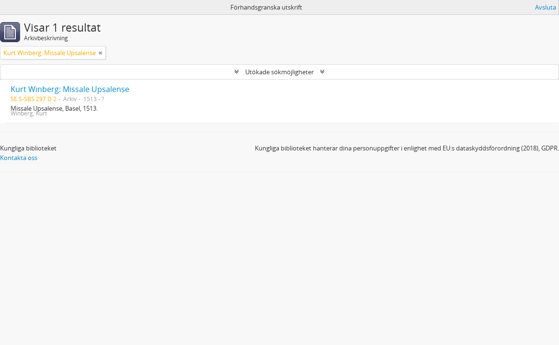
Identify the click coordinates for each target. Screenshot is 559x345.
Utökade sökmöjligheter (279, 72)
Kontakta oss (18, 157)
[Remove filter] (101, 53)
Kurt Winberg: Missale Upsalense (70, 89)
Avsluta (545, 7)
